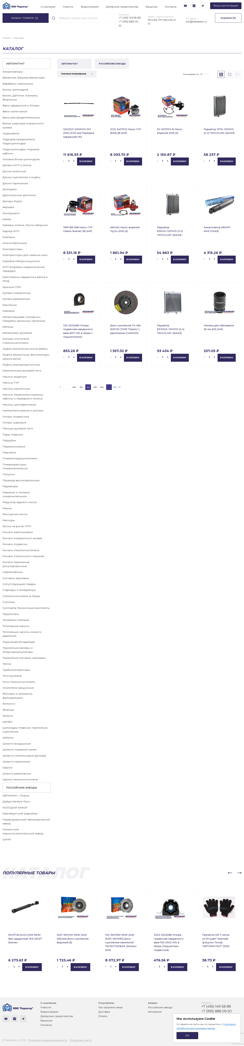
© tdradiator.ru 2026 (14, 1040)
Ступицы (9, 602)
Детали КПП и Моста (17, 165)
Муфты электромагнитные (21, 364)
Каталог (153, 1003)
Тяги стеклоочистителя (19, 681)
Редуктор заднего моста (20, 502)
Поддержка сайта (80, 1040)
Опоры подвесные (16, 416)
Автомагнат (155, 1011)
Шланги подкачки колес (20, 749)
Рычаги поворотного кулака (22, 538)
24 (204, 74)
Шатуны (8, 737)
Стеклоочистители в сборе (21, 596)
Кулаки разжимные (16, 298)
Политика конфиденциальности (47, 1040)
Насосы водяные (15, 376)
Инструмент (11, 213)
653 (95, 387)
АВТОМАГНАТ (15, 63)
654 (102, 387)
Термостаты (11, 614)
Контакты (170, 6)
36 (208, 74)
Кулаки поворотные (17, 293)
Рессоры (9, 520)
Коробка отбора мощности (21, 261)
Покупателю (106, 1003)
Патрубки (9, 440)
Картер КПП (11, 231)
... (67, 387)
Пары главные (13, 434)
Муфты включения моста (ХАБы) (25, 348)
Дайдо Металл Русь (16, 801)
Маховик (9, 310)
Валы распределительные (21, 117)
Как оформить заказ (110, 1007)
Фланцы (8, 709)
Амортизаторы (13, 71)
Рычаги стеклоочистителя (21, 550)
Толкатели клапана (16, 620)
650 (74, 387)
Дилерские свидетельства (122, 6)
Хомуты (8, 715)
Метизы (8, 326)
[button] (230, 873)
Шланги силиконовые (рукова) (24, 755)
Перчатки (9, 452)
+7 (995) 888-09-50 (129, 23)
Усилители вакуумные (18, 687)
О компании (48, 6)
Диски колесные (14, 171)
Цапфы (8, 721)
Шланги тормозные (16, 761)
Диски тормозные (15, 183)
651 (81, 387)
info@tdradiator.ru (196, 21)
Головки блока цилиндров (21, 159)
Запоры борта (12, 201)
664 (115, 387)
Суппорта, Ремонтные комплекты (26, 608)
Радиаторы (10, 486)
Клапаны (9, 237)
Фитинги (9, 703)
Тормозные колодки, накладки (24, 657)
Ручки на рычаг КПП (17, 526)
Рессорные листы (15, 514)
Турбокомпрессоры (16, 669)
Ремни (7, 508)
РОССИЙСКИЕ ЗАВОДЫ (21, 787)
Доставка (104, 1011)
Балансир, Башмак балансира (23, 77)
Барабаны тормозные (18, 83)
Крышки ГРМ (12, 287)
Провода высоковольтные (21, 480)
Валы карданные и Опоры (21, 105)
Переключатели (14, 446)
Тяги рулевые (12, 675)
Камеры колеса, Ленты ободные (25, 225)
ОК (187, 1035)
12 (201, 74)
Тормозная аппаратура (19, 642)
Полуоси (9, 474)
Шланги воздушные (17, 743)
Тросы (7, 663)
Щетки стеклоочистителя (20, 779)
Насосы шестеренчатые (19, 404)
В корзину (86, 161)
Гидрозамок (11, 133)
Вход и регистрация (226, 5)
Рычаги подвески (15, 544)
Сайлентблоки (13, 572)
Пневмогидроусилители (20, 458)
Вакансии (151, 6)
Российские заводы (160, 1007)
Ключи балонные (15, 243)
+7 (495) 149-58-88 (130, 17)
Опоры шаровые (14, 422)
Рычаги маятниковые (18, 532)
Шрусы (8, 767)
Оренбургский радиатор (20, 813)
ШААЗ (7, 839)
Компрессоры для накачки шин (25, 255)
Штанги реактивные (17, 773)
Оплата (102, 1016)
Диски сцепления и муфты (21, 177)
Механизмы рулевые (17, 332)
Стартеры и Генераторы (19, 590)
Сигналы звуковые (16, 578)
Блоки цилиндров (15, 89)
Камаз (7, 219)
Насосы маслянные (16, 388)
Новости (68, 6)
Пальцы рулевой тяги (18, 428)
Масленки (10, 305)
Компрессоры (13, 249)
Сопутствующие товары (19, 584)
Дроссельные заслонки (19, 195)
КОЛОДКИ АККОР (15, 807)
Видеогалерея (90, 6)
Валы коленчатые (15, 111)
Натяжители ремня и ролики (23, 410)
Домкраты (10, 189)
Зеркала (8, 207)
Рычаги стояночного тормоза (23, 556)
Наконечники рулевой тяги (22, 370)
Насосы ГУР (11, 382)
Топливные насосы (16, 626)
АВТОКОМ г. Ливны (16, 795)
